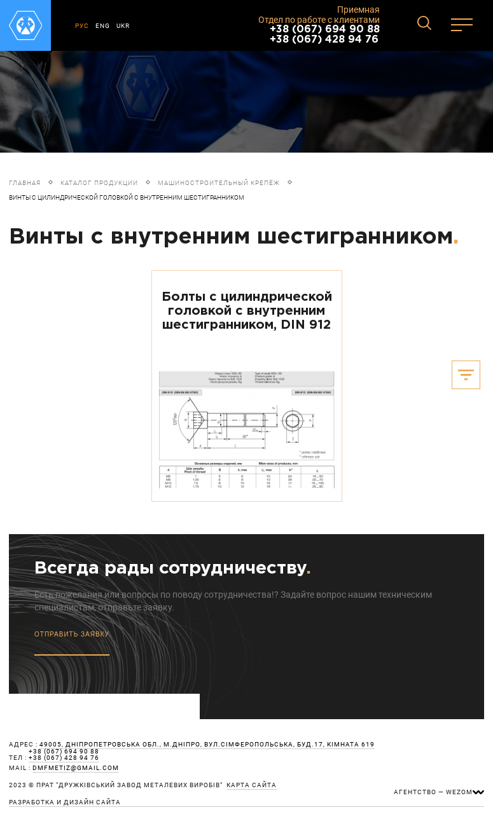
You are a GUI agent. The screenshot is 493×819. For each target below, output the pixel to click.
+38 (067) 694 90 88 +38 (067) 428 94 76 (325, 35)
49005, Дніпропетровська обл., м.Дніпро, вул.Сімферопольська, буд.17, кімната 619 (207, 744)
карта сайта (251, 785)
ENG (102, 25)
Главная (25, 182)
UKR (123, 25)
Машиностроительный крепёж (219, 182)
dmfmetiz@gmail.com (75, 768)
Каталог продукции (99, 182)
